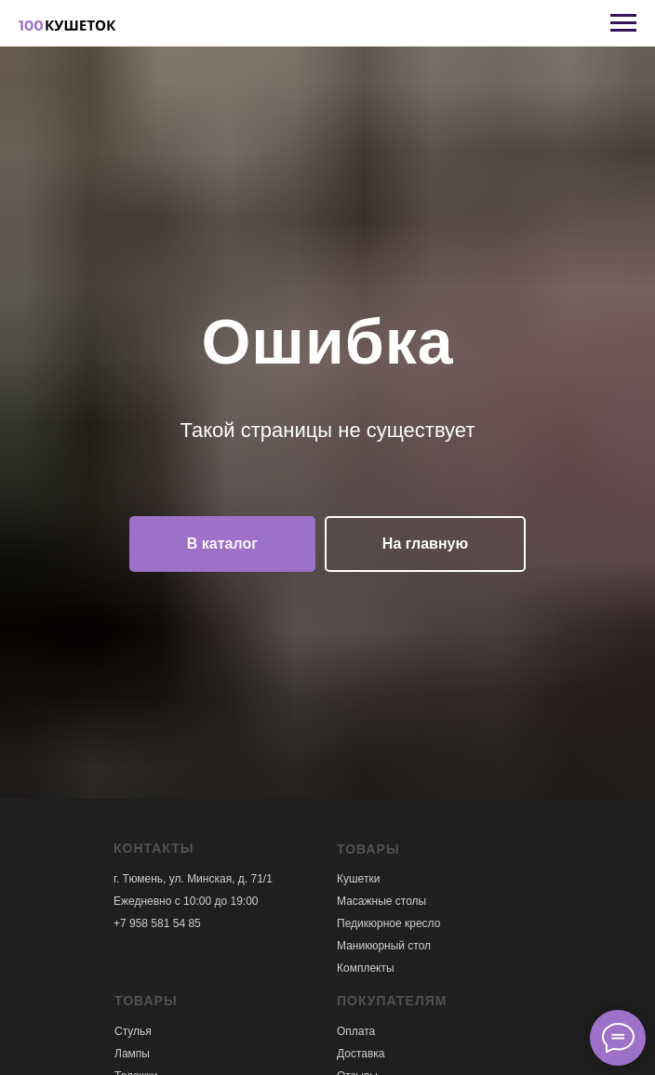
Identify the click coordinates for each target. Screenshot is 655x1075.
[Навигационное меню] (623, 23)
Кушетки (358, 878)
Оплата (356, 1031)
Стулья (133, 1031)
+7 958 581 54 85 (157, 923)
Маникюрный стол (384, 945)
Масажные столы (381, 901)
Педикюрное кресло (388, 923)
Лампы (132, 1053)
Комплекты (365, 968)
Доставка (361, 1053)
